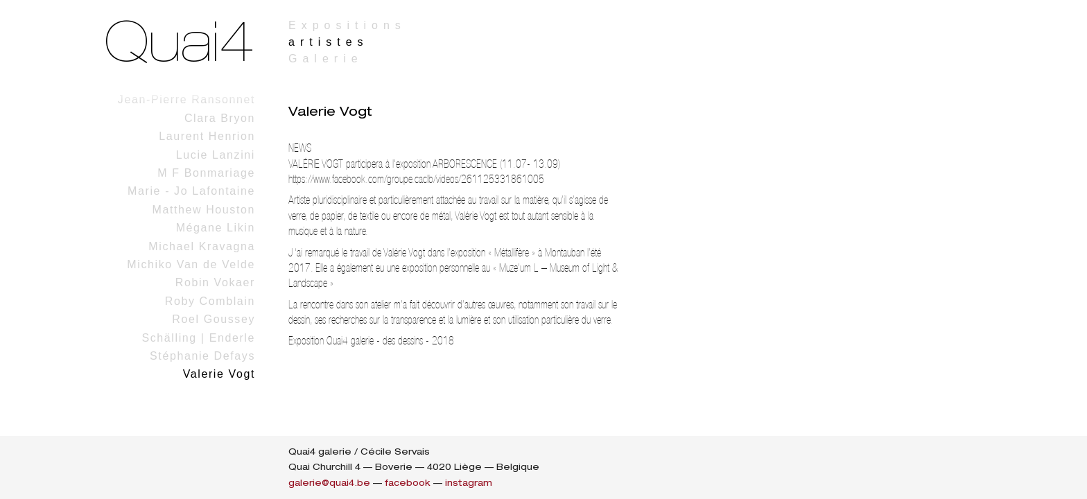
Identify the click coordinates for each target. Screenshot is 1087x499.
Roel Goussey (213, 319)
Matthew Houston (203, 210)
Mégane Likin (215, 228)
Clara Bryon (219, 118)
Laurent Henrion (207, 136)
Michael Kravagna (201, 246)
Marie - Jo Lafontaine (191, 191)
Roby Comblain (210, 301)
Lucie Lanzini (215, 155)
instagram (468, 483)
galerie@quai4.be (329, 483)
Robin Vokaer (215, 282)
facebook (408, 483)
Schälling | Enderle (198, 338)
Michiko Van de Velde (191, 264)
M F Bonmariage (206, 173)
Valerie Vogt (219, 374)
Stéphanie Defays (202, 356)
